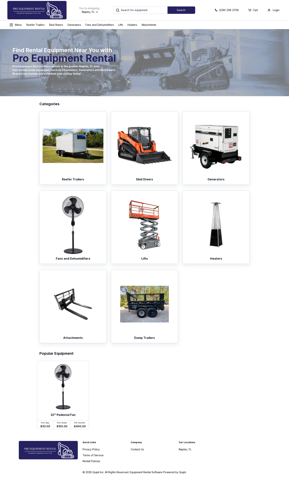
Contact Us (137, 449)
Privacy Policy (91, 449)
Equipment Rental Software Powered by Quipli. (158, 472)
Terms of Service (93, 455)
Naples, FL (185, 449)
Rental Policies (91, 461)
